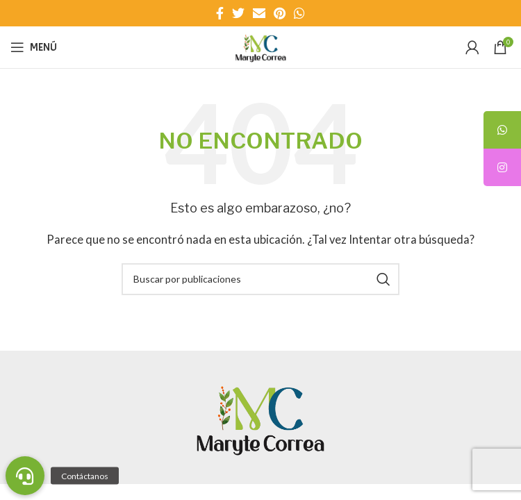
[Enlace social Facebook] (220, 13)
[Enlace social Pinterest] (280, 13)
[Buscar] (260, 279)
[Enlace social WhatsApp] (299, 13)
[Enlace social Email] (259, 13)
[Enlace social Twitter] (238, 13)
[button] (25, 475)
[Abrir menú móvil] (33, 47)
